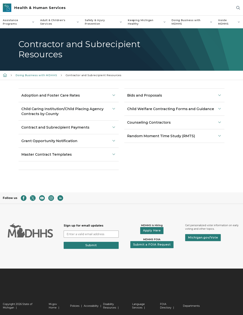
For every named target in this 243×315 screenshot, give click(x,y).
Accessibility (91, 305)
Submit (91, 245)
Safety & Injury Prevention (103, 22)
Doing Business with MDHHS (192, 22)
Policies (74, 305)
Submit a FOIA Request (152, 244)
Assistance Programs (19, 22)
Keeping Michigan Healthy (147, 22)
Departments (191, 305)
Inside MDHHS (229, 22)
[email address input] (91, 234)
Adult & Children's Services (59, 22)
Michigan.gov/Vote (203, 237)
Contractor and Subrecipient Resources (94, 75)
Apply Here (152, 230)
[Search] (238, 8)
